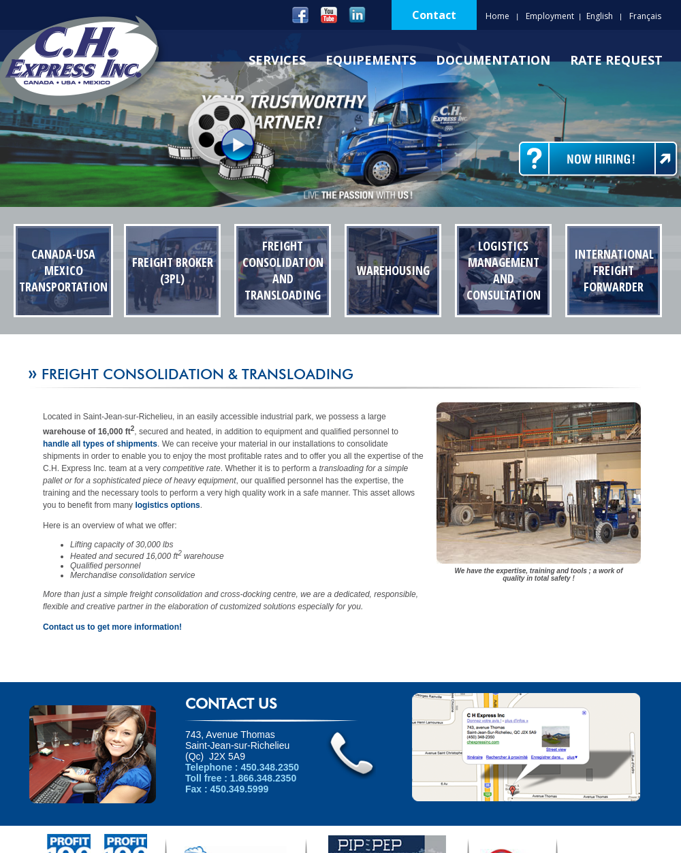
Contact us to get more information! (112, 627)
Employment (550, 16)
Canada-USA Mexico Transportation (63, 270)
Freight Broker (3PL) (172, 270)
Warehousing (393, 270)
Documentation (493, 60)
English (599, 16)
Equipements (371, 60)
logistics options (167, 505)
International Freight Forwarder (614, 270)
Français (645, 16)
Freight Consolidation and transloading (282, 270)
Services (277, 60)
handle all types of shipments (100, 444)
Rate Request (616, 60)
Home (497, 16)
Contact (434, 14)
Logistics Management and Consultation (503, 270)
